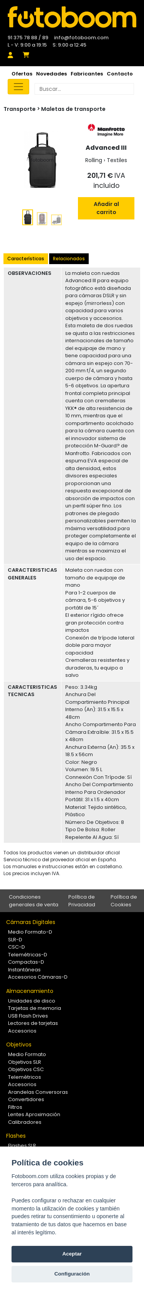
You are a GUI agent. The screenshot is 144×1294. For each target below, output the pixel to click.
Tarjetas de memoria (34, 1008)
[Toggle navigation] (18, 86)
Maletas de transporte (73, 109)
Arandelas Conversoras (38, 1092)
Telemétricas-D (27, 954)
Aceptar (72, 1254)
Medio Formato (27, 1054)
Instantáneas (24, 969)
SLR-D (15, 939)
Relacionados (69, 258)
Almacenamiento (29, 991)
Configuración (71, 1274)
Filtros (15, 1107)
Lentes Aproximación (34, 1114)
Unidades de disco (31, 1000)
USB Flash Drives (28, 1015)
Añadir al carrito (106, 208)
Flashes (16, 1136)
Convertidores (26, 1099)
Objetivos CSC (26, 1069)
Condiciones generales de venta (33, 900)
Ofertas (22, 73)
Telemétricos (24, 1077)
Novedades (51, 73)
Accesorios (22, 1031)
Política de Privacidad (81, 900)
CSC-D (16, 947)
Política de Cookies (124, 900)
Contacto (120, 73)
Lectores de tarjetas (33, 1023)
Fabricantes (87, 73)
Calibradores (24, 1122)
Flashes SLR (22, 1145)
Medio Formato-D (30, 932)
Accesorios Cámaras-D (38, 977)
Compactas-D (26, 962)
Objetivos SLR (24, 1062)
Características (25, 258)
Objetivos (18, 1044)
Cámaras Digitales (30, 922)
